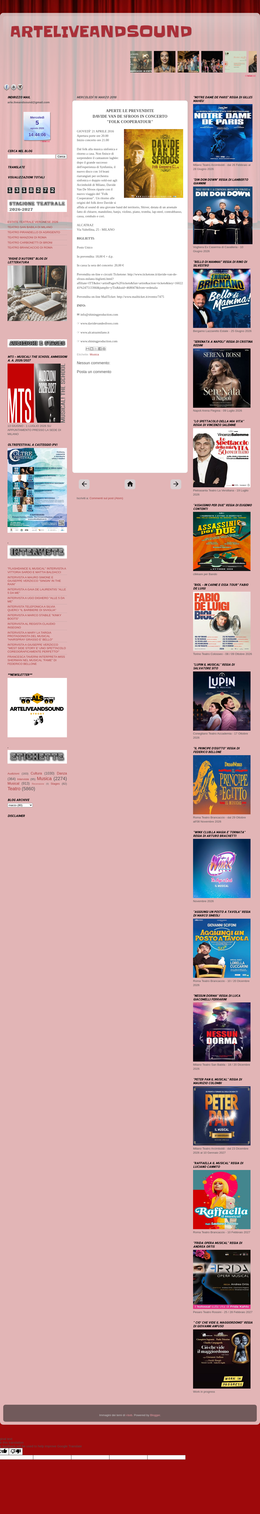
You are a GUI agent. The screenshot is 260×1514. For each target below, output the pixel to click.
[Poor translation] (16, 1451)
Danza (62, 773)
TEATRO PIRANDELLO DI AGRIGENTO (34, 232)
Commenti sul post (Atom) (106, 498)
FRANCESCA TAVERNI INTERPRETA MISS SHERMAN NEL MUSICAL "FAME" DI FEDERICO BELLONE (36, 660)
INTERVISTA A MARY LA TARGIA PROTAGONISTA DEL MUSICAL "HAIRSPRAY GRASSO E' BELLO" (30, 636)
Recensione (38, 783)
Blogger (155, 1415)
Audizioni (13, 773)
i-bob (129, 1415)
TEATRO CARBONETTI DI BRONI (30, 242)
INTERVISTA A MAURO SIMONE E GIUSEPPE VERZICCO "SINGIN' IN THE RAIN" (34, 581)
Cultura (36, 773)
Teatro (14, 788)
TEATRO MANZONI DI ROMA (27, 237)
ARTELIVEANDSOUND (101, 31)
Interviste (23, 779)
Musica (94, 354)
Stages (55, 783)
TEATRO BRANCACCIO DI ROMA (30, 247)
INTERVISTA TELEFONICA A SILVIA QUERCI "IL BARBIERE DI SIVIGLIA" (32, 608)
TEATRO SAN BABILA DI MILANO (30, 227)
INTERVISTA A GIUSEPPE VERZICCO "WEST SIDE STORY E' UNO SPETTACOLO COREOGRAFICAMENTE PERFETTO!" (37, 648)
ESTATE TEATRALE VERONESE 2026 (33, 222)
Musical (13, 783)
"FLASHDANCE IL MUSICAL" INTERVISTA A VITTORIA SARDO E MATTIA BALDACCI (37, 570)
